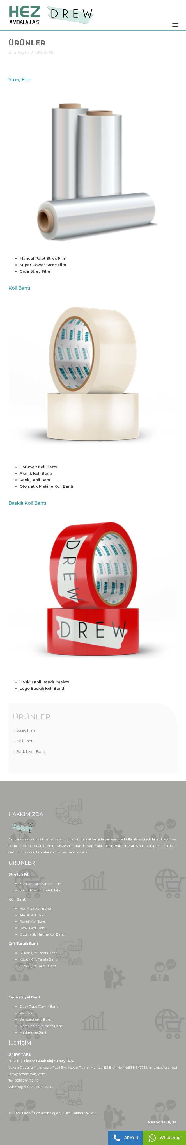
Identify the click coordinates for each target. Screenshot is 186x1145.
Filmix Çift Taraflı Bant (38, 966)
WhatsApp (164, 1138)
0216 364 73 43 (26, 1080)
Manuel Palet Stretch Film (41, 883)
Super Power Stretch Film (40, 890)
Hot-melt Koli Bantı (35, 908)
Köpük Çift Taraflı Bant (38, 959)
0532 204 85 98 (40, 1087)
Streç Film (25, 730)
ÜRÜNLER (31, 716)
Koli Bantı (24, 741)
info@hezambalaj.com (27, 1074)
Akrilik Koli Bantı (33, 915)
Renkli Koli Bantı (33, 921)
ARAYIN (126, 1138)
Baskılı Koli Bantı (31, 751)
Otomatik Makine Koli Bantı (42, 934)
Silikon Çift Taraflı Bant (38, 953)
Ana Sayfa (18, 52)
